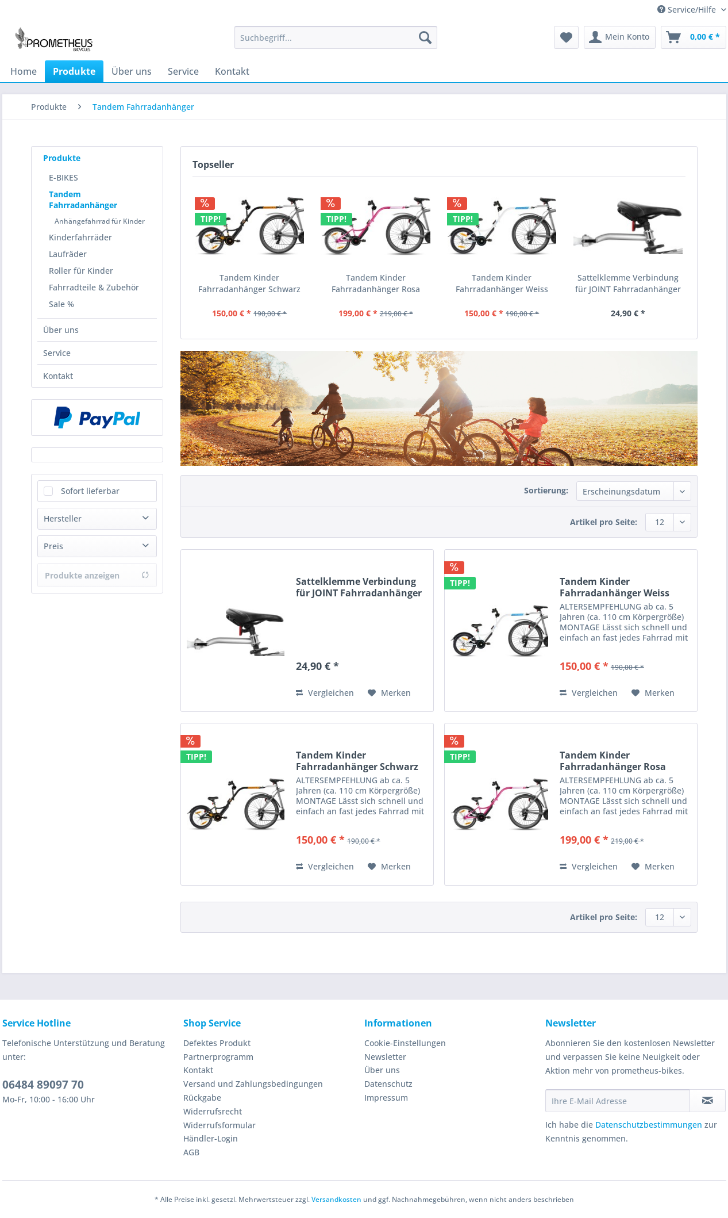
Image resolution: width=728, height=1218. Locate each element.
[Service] (183, 71)
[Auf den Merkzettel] (389, 693)
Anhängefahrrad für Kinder (100, 221)
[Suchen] (425, 37)
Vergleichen (325, 692)
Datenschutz (388, 1083)
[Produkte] (74, 71)
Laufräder (68, 253)
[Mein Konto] (620, 37)
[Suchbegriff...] (335, 37)
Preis (53, 546)
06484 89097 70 (43, 1084)
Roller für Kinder (81, 270)
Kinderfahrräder (80, 237)
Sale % (61, 303)
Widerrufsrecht (212, 1111)
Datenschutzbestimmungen (648, 1124)
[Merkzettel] (566, 37)
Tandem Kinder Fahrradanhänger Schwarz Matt (249, 283)
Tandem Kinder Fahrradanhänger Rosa (376, 283)
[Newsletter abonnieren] (708, 1100)
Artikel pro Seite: (603, 521)
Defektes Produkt (217, 1042)
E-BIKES (63, 177)
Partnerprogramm (218, 1056)
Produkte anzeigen (97, 575)
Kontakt (58, 375)
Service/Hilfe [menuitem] (687, 9)
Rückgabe (202, 1097)
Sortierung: (546, 490)
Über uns (61, 329)
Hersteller (63, 518)
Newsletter (385, 1056)
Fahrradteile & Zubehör (94, 287)
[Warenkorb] (693, 37)
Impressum (386, 1097)
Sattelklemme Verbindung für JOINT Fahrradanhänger (628, 283)
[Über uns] (131, 71)
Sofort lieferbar (90, 490)
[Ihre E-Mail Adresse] (617, 1100)
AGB (191, 1152)
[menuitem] (335, 43)
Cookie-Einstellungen (405, 1042)
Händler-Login (210, 1138)
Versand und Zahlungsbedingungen (253, 1083)
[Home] (23, 71)
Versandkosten (336, 1199)
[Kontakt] (232, 71)
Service (57, 352)
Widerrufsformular (219, 1125)
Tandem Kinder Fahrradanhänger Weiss (502, 283)
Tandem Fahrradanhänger (83, 199)
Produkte (61, 157)
